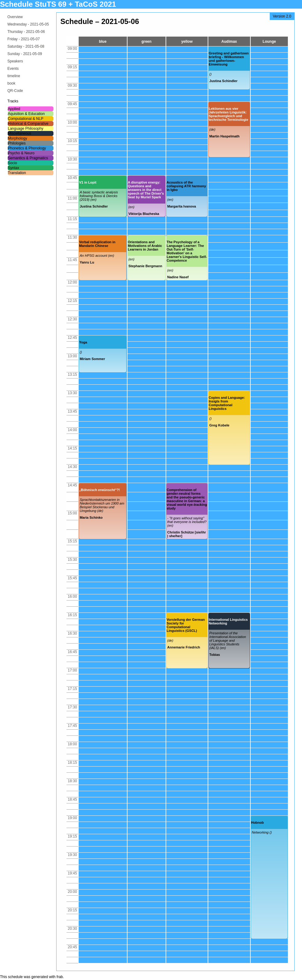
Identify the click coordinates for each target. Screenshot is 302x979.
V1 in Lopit (87, 182)
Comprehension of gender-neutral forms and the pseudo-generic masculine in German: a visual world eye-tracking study (187, 499)
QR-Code (15, 91)
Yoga (83, 342)
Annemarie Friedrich (183, 647)
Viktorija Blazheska (143, 214)
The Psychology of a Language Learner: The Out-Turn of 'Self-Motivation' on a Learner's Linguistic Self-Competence (187, 251)
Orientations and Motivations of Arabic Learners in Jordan (145, 245)
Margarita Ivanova (181, 206)
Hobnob (257, 822)
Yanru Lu (87, 262)
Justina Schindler (223, 81)
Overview (15, 17)
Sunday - (24, 54)
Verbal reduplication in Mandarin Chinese (97, 244)
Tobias (214, 654)
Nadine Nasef (178, 277)
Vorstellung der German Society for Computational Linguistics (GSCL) (186, 625)
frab (60, 977)
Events (13, 68)
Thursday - (26, 32)
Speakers (15, 61)
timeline (13, 76)
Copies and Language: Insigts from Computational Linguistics (227, 403)
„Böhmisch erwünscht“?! (99, 490)
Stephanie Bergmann (145, 266)
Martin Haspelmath (224, 136)
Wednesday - (28, 24)
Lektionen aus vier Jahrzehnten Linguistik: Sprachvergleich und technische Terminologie (228, 114)
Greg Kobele (219, 425)
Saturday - (25, 46)
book (11, 83)
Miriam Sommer (92, 359)
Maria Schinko (91, 517)
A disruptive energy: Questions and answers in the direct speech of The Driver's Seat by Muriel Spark (146, 189)
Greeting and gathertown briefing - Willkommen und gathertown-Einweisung (229, 58)
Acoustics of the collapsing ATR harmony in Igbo (186, 186)
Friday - (23, 39)
